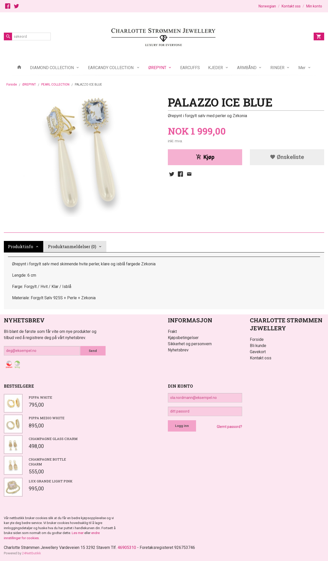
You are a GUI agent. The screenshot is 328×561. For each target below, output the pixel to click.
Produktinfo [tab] (20, 246)
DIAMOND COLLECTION (52, 67)
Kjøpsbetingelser (183, 337)
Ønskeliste (287, 157)
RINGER (277, 67)
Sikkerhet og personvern (190, 343)
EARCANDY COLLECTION (111, 67)
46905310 (127, 547)
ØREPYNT (157, 67)
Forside (11, 84)
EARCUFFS (190, 67)
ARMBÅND (247, 67)
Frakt (172, 331)
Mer (301, 67)
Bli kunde (258, 345)
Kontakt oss (260, 358)
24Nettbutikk (31, 553)
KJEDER (215, 67)
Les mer (78, 533)
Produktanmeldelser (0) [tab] (72, 246)
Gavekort (258, 351)
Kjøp (205, 157)
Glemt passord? (229, 427)
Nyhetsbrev (178, 350)
